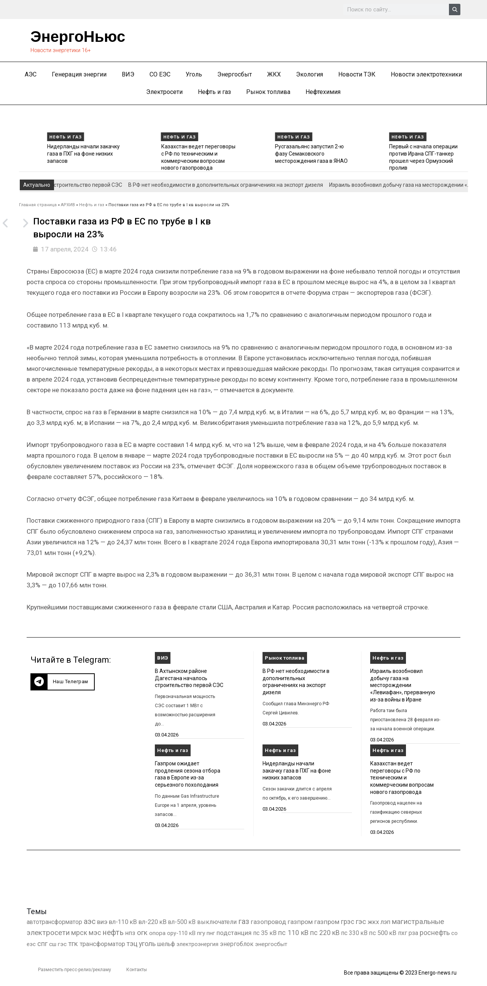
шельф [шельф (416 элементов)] (166, 944)
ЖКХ (274, 74)
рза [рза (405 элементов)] (413, 933)
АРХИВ (68, 204)
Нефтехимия (323, 91)
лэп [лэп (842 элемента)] (385, 922)
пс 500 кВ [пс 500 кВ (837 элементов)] (382, 933)
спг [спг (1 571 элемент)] (42, 944)
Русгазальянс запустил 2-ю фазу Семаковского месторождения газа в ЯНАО (391, 153)
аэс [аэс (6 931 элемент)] (89, 921)
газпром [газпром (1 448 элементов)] (300, 922)
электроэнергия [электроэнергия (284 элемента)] (197, 944)
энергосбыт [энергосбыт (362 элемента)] (271, 944)
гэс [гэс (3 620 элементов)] (361, 922)
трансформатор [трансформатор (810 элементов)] (102, 944)
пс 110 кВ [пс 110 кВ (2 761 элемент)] (293, 933)
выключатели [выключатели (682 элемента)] (217, 922)
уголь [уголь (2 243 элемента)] (147, 944)
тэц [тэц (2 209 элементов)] (132, 944)
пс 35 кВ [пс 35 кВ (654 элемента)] (265, 933)
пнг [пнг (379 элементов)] (211, 933)
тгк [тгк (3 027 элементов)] (73, 944)
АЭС (31, 74)
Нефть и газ (214, 91)
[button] (62, 681)
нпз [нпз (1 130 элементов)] (130, 933)
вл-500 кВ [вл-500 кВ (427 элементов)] (182, 922)
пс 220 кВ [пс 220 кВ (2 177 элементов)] (325, 933)
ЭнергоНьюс (77, 36)
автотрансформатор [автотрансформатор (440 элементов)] (54, 922)
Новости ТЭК (357, 74)
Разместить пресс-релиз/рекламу (74, 969)
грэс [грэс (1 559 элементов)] (347, 922)
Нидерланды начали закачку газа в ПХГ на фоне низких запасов (163, 153)
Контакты (136, 969)
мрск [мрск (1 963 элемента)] (79, 933)
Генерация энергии (79, 74)
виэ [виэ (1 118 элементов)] (102, 922)
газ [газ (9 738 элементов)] (243, 921)
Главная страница (38, 204)
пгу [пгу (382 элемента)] (201, 933)
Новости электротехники (426, 74)
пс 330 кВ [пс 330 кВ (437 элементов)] (354, 933)
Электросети (164, 91)
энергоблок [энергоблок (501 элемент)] (236, 944)
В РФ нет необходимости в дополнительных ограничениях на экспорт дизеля (232, 185)
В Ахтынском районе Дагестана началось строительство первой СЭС (189, 678)
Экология (309, 74)
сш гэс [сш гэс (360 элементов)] (58, 944)
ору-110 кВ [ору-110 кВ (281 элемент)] (181, 933)
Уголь (194, 74)
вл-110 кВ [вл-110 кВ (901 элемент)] (123, 922)
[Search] (454, 9)
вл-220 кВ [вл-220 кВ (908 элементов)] (152, 922)
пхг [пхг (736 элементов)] (402, 933)
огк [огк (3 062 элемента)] (142, 933)
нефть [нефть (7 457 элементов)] (113, 932)
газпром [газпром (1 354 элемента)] (326, 922)
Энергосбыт (234, 74)
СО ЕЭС (160, 74)
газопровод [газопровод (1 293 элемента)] (268, 922)
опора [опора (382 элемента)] (157, 933)
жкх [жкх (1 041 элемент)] (373, 922)
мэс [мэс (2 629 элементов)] (95, 933)
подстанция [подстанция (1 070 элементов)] (233, 933)
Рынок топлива (268, 91)
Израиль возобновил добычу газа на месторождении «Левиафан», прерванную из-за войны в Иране (402, 685)
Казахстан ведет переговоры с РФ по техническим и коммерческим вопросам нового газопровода (402, 777)
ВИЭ (128, 74)
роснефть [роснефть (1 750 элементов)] (435, 933)
